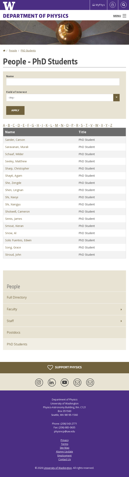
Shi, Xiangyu (13, 204)
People (13, 50)
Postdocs (13, 332)
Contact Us (64, 459)
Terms (64, 444)
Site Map (64, 447)
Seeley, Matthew (16, 161)
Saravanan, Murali (16, 147)
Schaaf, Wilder (14, 154)
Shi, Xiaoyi (11, 197)
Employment (64, 455)
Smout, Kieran (14, 226)
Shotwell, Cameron (17, 211)
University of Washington (58, 468)
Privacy (65, 440)
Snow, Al (10, 233)
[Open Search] (123, 5)
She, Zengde (13, 183)
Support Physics (64, 367)
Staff (10, 321)
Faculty (12, 309)
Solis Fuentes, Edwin (18, 240)
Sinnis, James (13, 219)
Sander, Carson (15, 140)
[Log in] (112, 5)
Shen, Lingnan (14, 190)
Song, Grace (13, 247)
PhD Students (28, 50)
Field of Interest (16, 92)
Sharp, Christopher (17, 168)
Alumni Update (64, 451)
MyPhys (98, 5)
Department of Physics (36, 15)
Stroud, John (13, 254)
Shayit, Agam (13, 175)
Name (10, 76)
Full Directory (17, 297)
